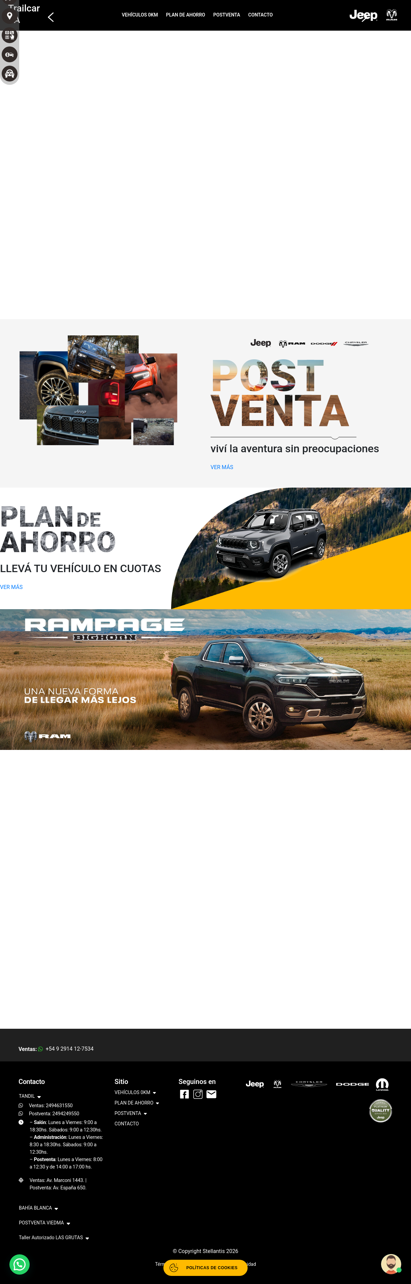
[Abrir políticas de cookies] (205, 1268)
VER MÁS (222, 467)
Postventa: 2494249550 (54, 1114)
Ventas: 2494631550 (51, 1105)
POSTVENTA (226, 15)
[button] (48, 14)
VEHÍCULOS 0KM (140, 15)
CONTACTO (260, 15)
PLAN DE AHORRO (185, 15)
